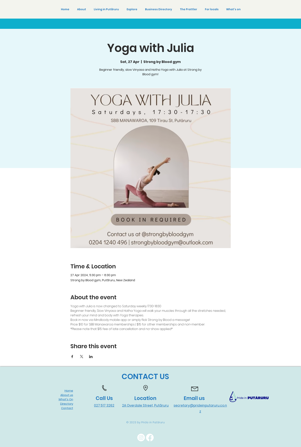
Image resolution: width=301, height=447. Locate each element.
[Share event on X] (81, 356)
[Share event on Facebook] (72, 356)
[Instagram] (141, 437)
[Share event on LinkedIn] (91, 356)
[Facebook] (150, 437)
